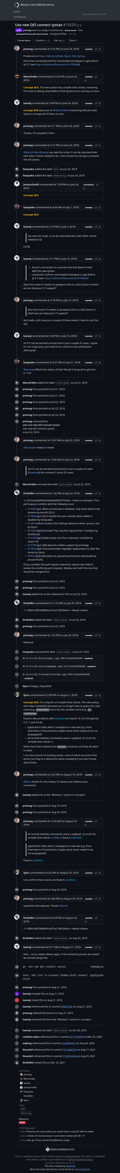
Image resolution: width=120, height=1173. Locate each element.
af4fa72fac (67, 1006)
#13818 (32, 523)
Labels (16, 11)
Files (59, 40)
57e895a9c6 (70, 1056)
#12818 (32, 548)
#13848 (32, 516)
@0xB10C (70, 1166)
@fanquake (29, 447)
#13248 (32, 537)
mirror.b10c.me (82, 1169)
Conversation (24, 40)
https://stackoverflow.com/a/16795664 (57, 64)
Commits (42, 40)
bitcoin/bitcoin (73, 1156)
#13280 (32, 530)
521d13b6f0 (76, 1036)
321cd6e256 (70, 1049)
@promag (28, 369)
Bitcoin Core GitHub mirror (33, 5)
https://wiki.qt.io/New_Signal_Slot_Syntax (62, 56)
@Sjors (27, 781)
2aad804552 (69, 1043)
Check (73, 40)
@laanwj (44, 152)
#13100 (32, 545)
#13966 (32, 508)
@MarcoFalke (60, 110)
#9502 (31, 556)
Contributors (19, 16)
